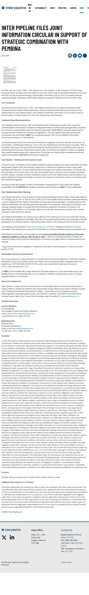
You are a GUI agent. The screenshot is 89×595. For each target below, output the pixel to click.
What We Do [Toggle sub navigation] (30, 8)
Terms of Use (66, 562)
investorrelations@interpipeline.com (20, 313)
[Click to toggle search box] (88, 8)
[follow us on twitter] (4, 537)
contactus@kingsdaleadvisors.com (15, 266)
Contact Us (66, 530)
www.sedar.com (36, 450)
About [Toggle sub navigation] (52, 8)
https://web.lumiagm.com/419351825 (41, 227)
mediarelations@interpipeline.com (19, 328)
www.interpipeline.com (76, 229)
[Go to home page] (14, 8)
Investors (62, 8)
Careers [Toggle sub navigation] (73, 8)
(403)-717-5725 (67, 537)
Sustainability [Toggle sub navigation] (41, 8)
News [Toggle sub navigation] (82, 8)
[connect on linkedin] (12, 537)
